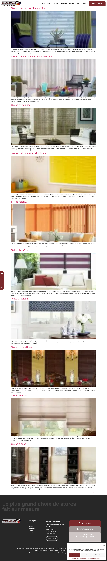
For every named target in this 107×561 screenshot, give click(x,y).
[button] (104, 545)
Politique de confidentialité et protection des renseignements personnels (86, 558)
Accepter (74, 555)
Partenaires (64, 3)
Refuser (87, 555)
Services (56, 3)
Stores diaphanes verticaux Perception (31, 56)
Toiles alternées (19, 250)
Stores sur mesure (45, 3)
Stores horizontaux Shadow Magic (29, 8)
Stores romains (19, 395)
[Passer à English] (84, 3)
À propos (71, 3)
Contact (78, 3)
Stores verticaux (19, 201)
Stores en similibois (21, 347)
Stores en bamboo (21, 105)
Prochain (93, 492)
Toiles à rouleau (19, 298)
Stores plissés (18, 444)
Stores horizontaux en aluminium (28, 153)
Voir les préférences (99, 555)
